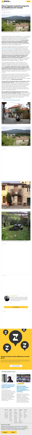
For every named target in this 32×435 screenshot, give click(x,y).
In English (10, 420)
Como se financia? (15, 419)
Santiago (25, 416)
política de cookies (19, 427)
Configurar (5, 432)
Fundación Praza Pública (10, 413)
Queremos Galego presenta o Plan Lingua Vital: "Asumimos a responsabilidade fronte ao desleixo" (23, 388)
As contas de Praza (15, 421)
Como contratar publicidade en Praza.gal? (16, 413)
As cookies (11, 419)
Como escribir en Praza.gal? (15, 417)
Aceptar (13, 432)
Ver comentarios (16, 307)
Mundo (20, 419)
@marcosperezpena (11, 9)
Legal (10, 418)
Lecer (20, 418)
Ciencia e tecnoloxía (20, 415)
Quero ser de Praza (16, 365)
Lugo (24, 413)
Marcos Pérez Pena (4, 9)
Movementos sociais (5, 4)
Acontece (20, 416)
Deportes (20, 413)
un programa (23, 36)
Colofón (10, 417)
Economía (20, 420)
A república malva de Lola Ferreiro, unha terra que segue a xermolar (8, 386)
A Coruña (25, 411)
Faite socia (28, 1)
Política (20, 412)
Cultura (20, 417)
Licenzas (10, 416)
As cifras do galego (21, 383)
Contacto (10, 415)
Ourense (25, 414)
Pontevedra (25, 415)
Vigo (24, 417)
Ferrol (25, 412)
